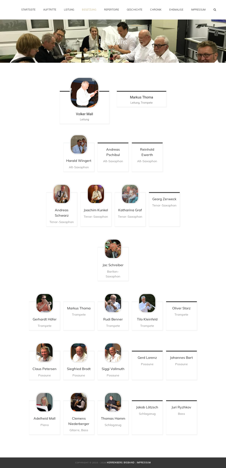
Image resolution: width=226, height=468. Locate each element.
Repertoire (111, 9)
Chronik (156, 9)
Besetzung (89, 9)
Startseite (28, 9)
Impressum (198, 9)
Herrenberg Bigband (121, 462)
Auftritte (49, 9)
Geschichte (134, 9)
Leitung (69, 9)
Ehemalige (176, 9)
